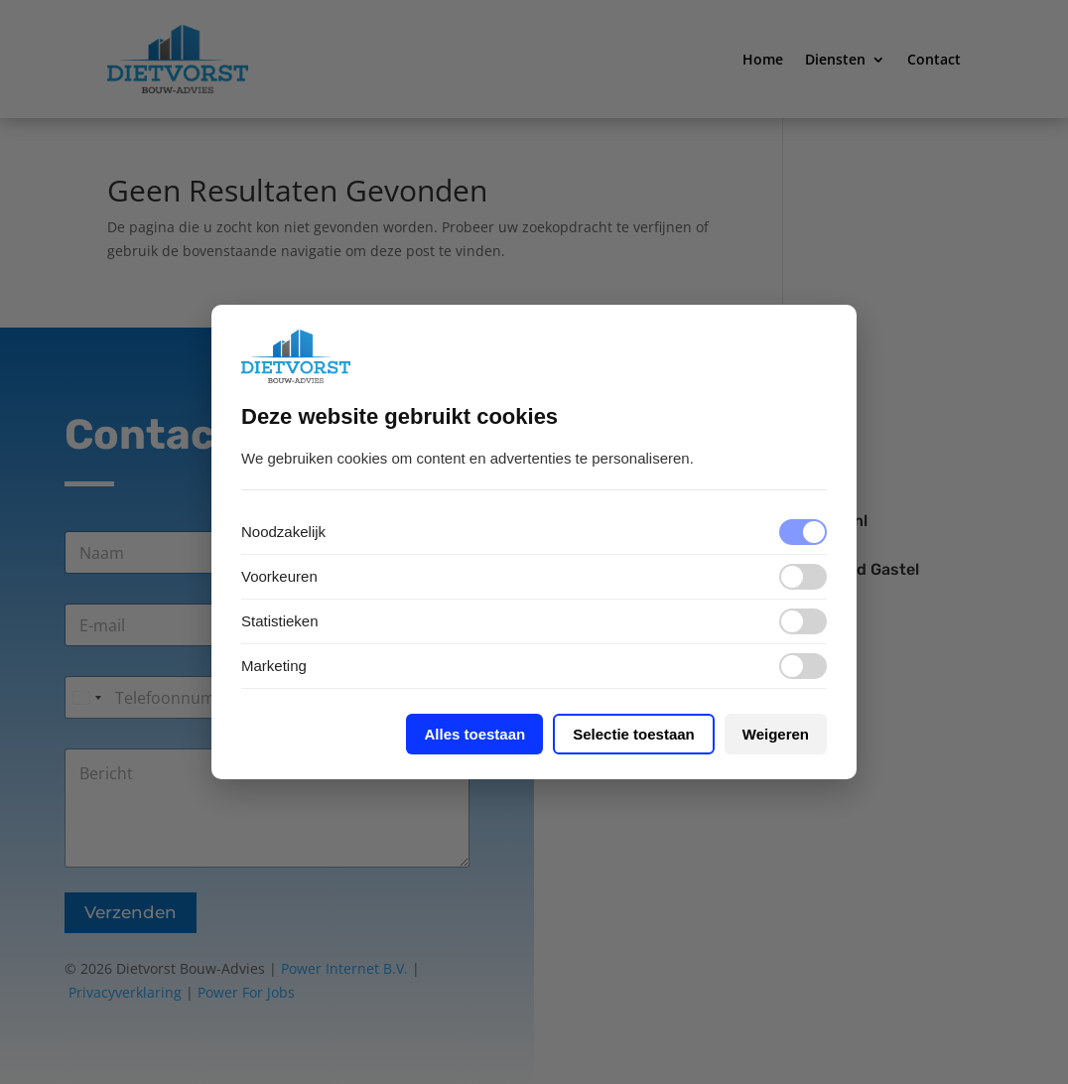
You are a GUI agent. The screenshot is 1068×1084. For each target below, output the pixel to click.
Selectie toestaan (634, 734)
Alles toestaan (474, 734)
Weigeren (775, 734)
